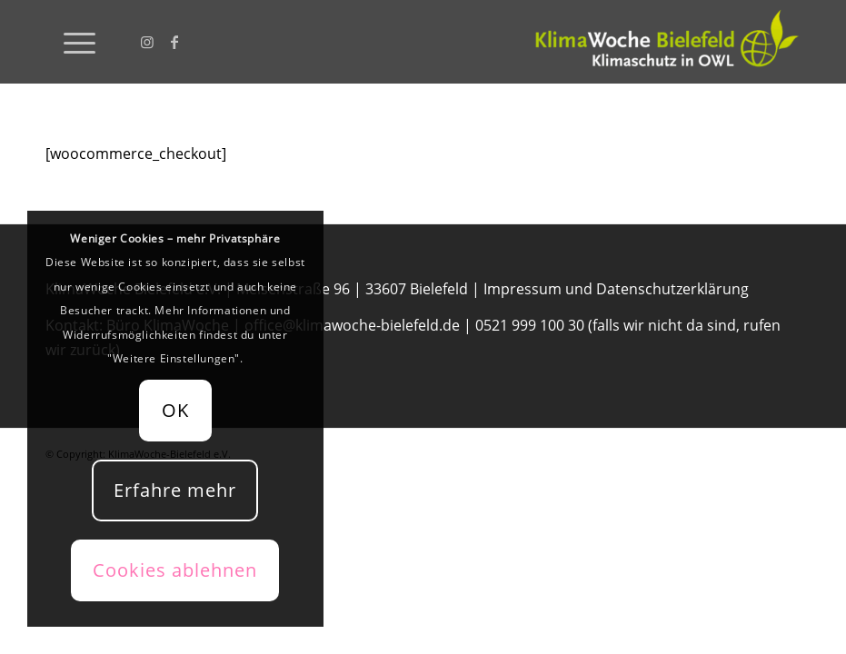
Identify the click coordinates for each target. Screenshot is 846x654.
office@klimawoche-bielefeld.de (352, 325)
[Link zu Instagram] (147, 41)
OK (175, 410)
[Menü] (70, 42)
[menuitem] (70, 42)
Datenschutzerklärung (672, 289)
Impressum (522, 289)
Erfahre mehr (175, 490)
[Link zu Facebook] (174, 41)
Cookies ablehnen (175, 570)
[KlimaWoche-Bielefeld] (664, 42)
